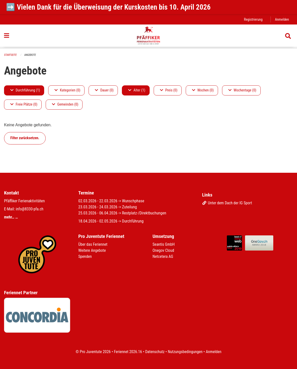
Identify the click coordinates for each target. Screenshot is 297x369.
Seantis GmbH (164, 244)
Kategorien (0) (67, 90)
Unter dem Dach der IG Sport (227, 203)
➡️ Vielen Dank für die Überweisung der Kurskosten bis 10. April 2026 (108, 7)
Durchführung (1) (25, 90)
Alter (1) (136, 90)
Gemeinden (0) (65, 104)
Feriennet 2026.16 (127, 351)
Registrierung (252, 19)
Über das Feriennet (93, 244)
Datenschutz (155, 351)
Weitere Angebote (92, 250)
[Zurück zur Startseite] (148, 36)
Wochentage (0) (242, 90)
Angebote (31, 55)
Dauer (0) (104, 90)
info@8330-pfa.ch (30, 209)
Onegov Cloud (164, 250)
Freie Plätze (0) (23, 104)
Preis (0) (168, 90)
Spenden (85, 256)
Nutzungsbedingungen (185, 351)
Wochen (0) (203, 90)
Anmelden (282, 19)
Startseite (10, 55)
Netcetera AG (163, 256)
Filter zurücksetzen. (24, 138)
